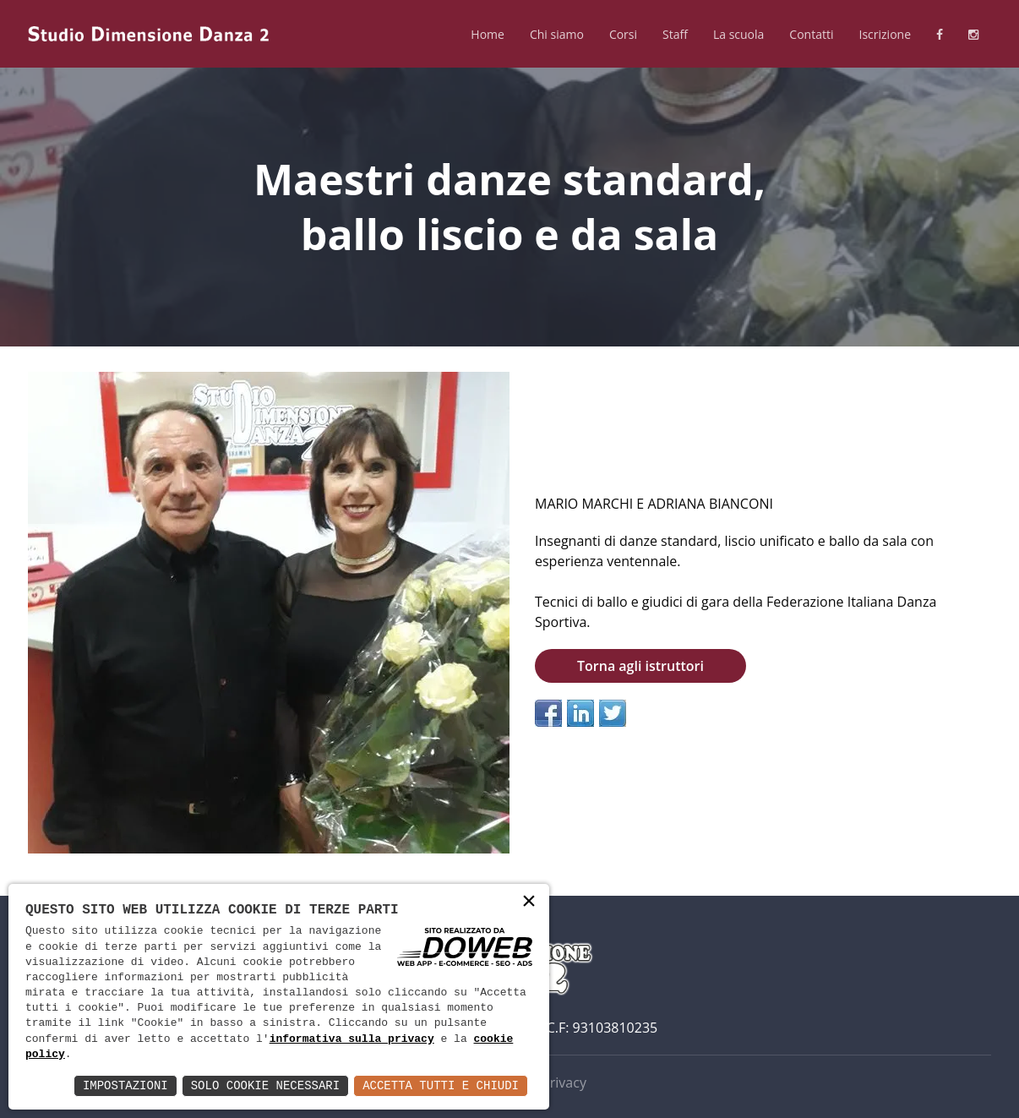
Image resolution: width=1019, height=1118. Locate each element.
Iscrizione (884, 34)
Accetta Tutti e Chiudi (440, 1085)
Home (487, 34)
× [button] (529, 903)
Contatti (811, 34)
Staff (675, 34)
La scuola (738, 34)
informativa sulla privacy (352, 1039)
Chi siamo (557, 34)
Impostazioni (125, 1085)
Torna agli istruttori (640, 666)
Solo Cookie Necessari (265, 1085)
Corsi (623, 34)
